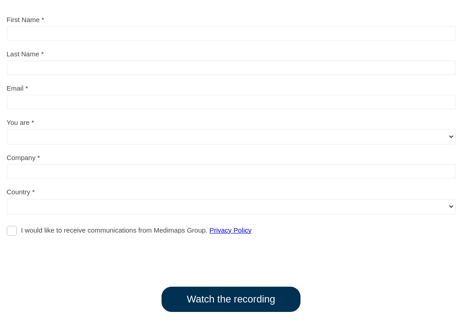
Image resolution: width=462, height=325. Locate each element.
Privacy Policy (230, 230)
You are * (20, 122)
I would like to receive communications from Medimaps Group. (136, 230)
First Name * (25, 19)
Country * (21, 192)
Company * (23, 157)
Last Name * (25, 54)
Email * (17, 88)
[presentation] (75, 257)
